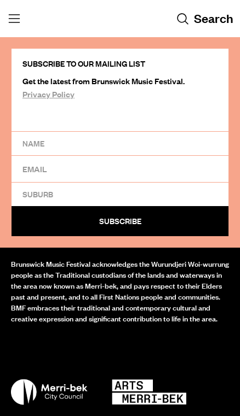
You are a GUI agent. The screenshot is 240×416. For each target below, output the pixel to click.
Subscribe (120, 221)
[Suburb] (120, 194)
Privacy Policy (48, 94)
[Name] (120, 143)
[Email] (120, 168)
